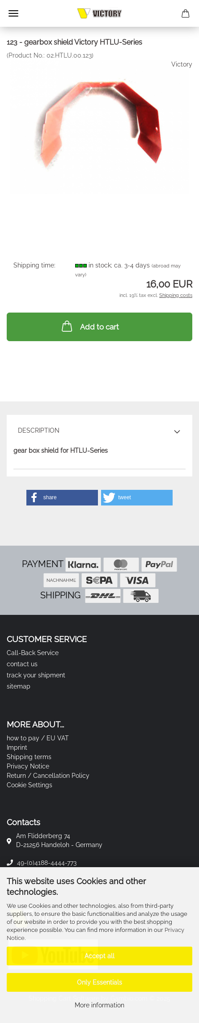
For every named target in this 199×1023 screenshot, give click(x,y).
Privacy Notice (28, 766)
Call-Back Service (33, 652)
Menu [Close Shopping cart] (13, 13)
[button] (62, 497)
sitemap (18, 686)
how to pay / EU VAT (38, 738)
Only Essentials (99, 982)
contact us (22, 664)
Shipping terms (29, 756)
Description (38, 430)
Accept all (99, 956)
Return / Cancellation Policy (48, 775)
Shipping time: (34, 265)
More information (99, 1005)
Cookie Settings (29, 785)
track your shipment (36, 675)
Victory (181, 64)
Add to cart (89, 326)
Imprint (17, 747)
